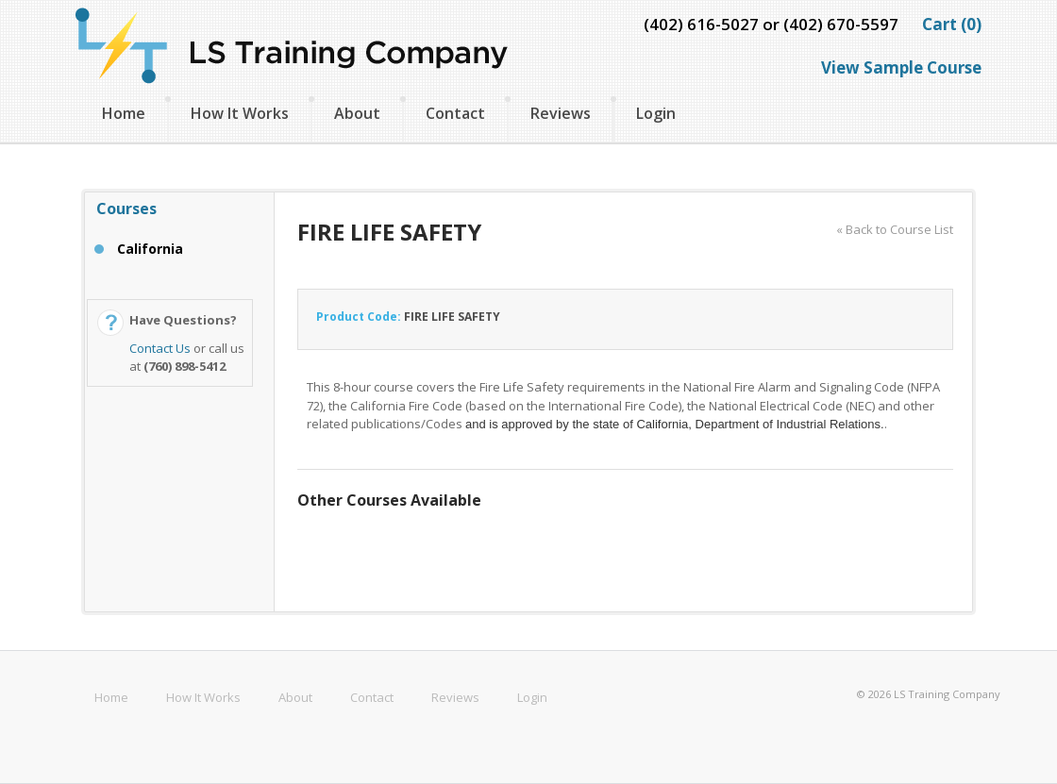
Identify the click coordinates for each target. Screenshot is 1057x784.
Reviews (560, 113)
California (150, 249)
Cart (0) (952, 24)
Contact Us (160, 348)
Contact (455, 113)
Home (123, 113)
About (357, 113)
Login (656, 113)
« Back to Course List (894, 229)
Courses (126, 208)
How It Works (240, 113)
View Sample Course (901, 67)
